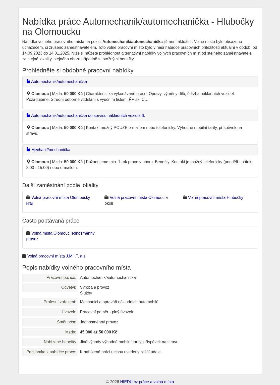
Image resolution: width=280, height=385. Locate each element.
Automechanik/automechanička (56, 81)
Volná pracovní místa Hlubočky (215, 197)
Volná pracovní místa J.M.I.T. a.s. (57, 256)
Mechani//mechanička (48, 150)
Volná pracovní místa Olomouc (137, 197)
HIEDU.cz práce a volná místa (147, 382)
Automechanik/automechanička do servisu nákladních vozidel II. (85, 115)
